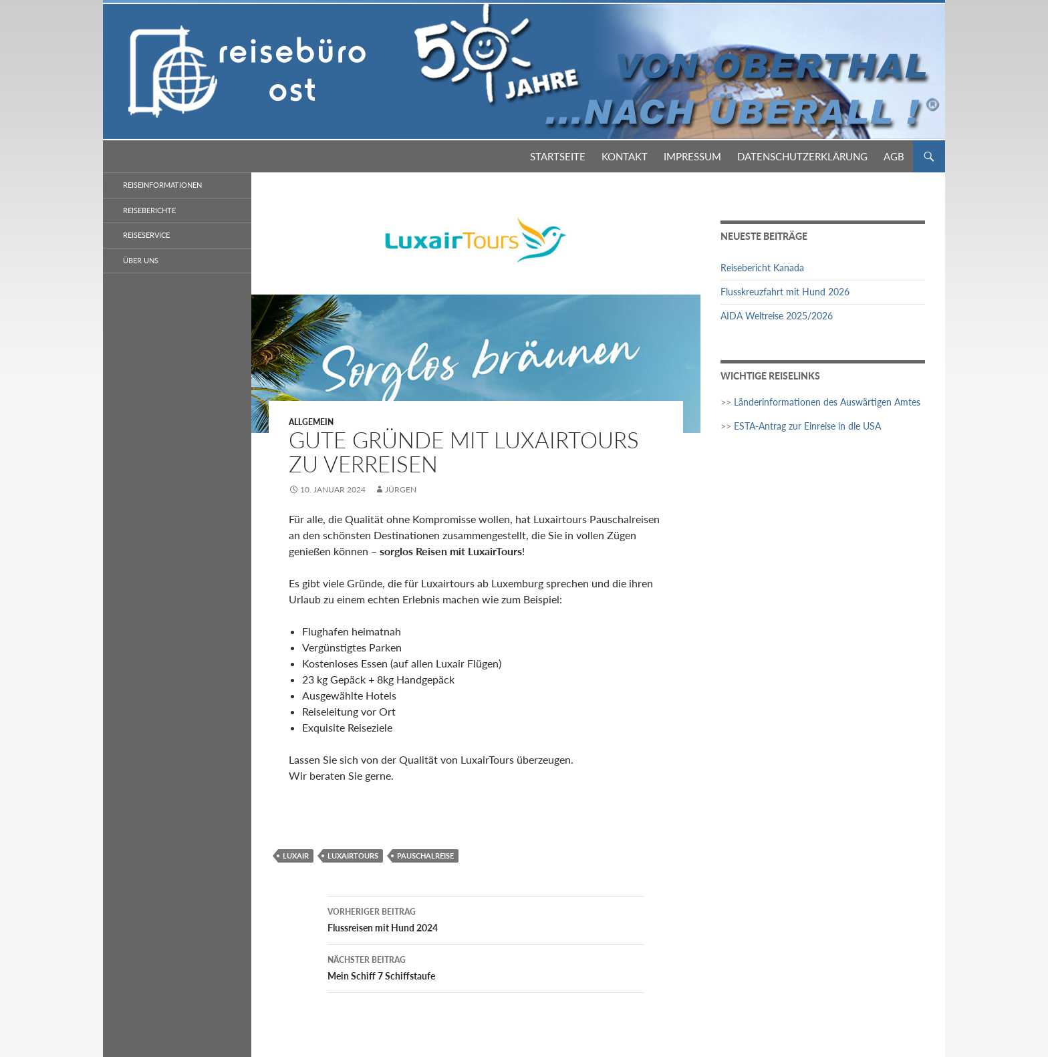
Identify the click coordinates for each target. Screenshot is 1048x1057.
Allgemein (311, 422)
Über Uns (140, 260)
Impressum (692, 156)
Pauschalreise (425, 855)
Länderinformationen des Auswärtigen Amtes (827, 402)
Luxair (296, 855)
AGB (894, 156)
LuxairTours (353, 855)
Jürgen (400, 489)
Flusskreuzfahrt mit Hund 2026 (784, 291)
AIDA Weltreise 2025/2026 (776, 315)
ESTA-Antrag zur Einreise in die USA (807, 426)
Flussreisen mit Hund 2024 (486, 918)
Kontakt (625, 156)
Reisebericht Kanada (762, 267)
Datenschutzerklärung (802, 156)
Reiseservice (146, 235)
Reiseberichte (149, 210)
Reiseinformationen (162, 184)
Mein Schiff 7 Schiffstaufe (486, 967)
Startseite (557, 156)
